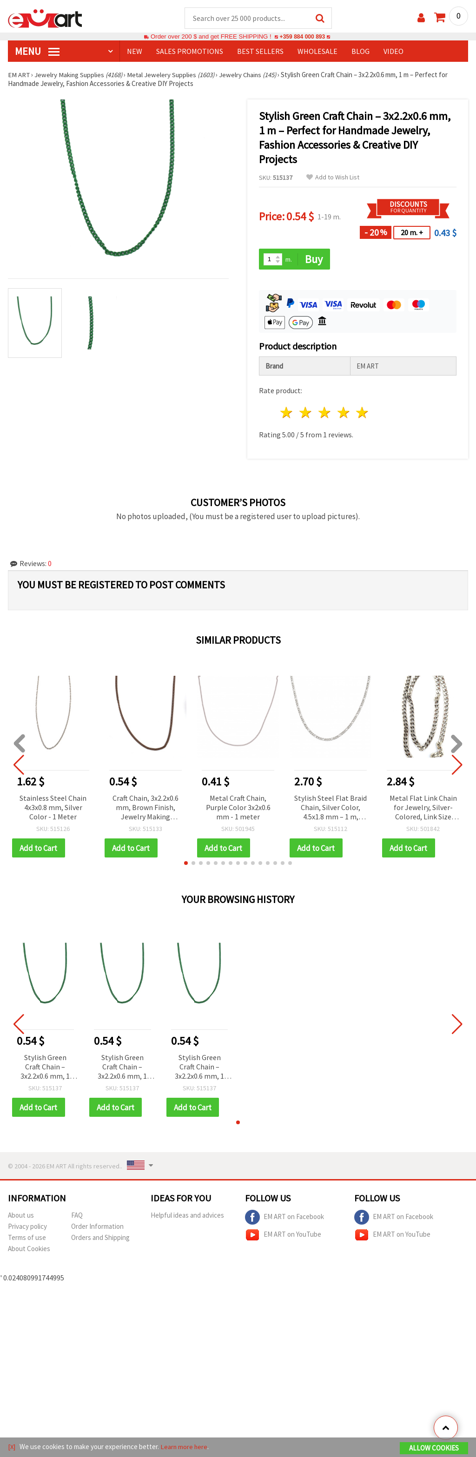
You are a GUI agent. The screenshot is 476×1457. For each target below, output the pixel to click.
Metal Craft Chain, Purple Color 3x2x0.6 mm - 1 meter (238, 808)
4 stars (343, 413)
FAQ (77, 1216)
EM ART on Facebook (284, 1218)
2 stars (306, 413)
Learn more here (185, 1447)
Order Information (97, 1227)
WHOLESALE (317, 51)
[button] (186, 864)
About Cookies (29, 1250)
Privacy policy (27, 1227)
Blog (360, 51)
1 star (287, 413)
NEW (134, 51)
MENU (37, 51)
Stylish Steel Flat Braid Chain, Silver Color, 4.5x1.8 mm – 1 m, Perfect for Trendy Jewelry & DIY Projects (330, 808)
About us (21, 1216)
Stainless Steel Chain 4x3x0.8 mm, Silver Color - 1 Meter (53, 808)
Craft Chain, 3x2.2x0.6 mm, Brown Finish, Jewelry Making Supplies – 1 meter (145, 808)
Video (393, 51)
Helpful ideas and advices (187, 1216)
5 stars (362, 413)
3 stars (324, 413)
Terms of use (27, 1238)
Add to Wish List (332, 177)
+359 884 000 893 (302, 36)
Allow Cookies (434, 1448)
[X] (12, 1447)
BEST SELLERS (260, 51)
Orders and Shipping (100, 1238)
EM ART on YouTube (283, 1236)
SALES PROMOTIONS (189, 51)
